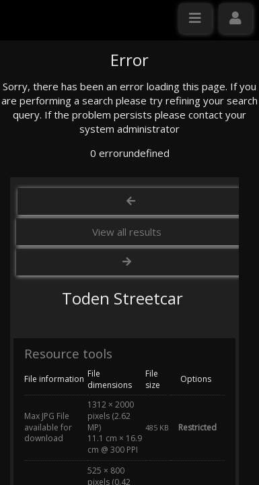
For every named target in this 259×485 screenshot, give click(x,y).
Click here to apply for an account (86, 260)
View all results (126, 360)
